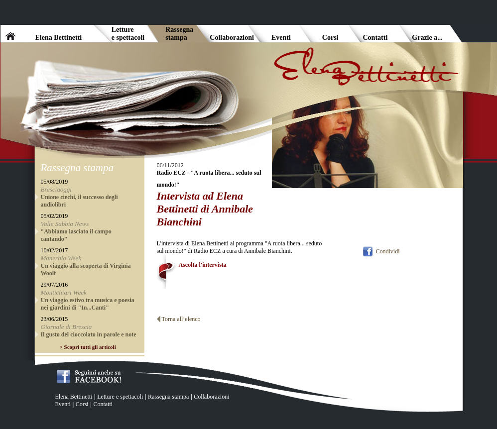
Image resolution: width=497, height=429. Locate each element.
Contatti (103, 404)
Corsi (82, 404)
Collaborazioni (211, 396)
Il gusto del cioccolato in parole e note (88, 334)
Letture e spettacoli (120, 396)
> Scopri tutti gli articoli (88, 347)
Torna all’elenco (181, 319)
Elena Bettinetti (74, 396)
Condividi (387, 251)
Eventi (63, 404)
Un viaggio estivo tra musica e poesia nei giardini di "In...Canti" (87, 304)
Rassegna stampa (168, 396)
